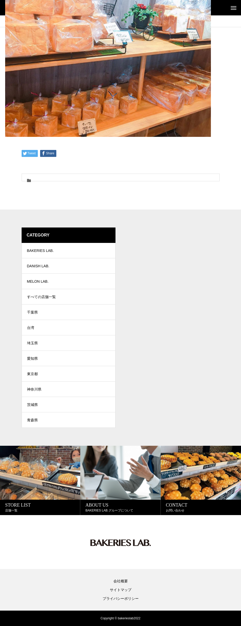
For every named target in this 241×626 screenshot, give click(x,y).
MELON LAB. (38, 281)
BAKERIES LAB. (40, 251)
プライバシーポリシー (121, 598)
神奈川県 (34, 389)
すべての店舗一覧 (41, 297)
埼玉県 (32, 343)
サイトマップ (120, 590)
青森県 (32, 420)
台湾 (30, 328)
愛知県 (32, 358)
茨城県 (32, 405)
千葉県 (32, 312)
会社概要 (120, 581)
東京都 (32, 374)
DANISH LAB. (38, 266)
